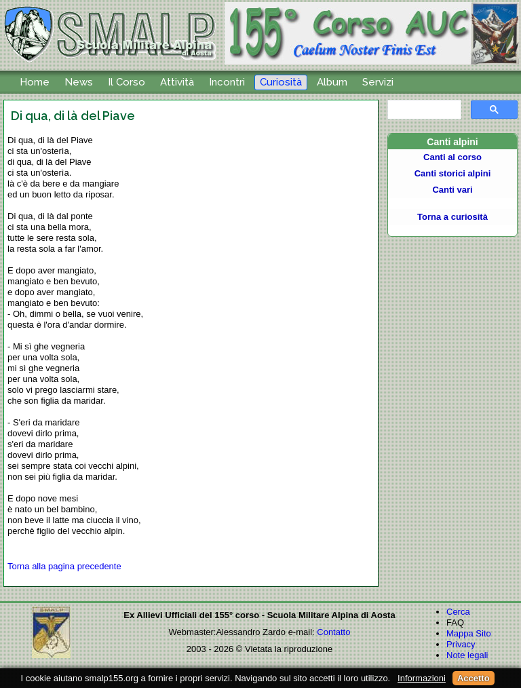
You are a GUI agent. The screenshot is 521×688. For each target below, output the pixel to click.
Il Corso (126, 82)
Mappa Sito (468, 633)
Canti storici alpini (452, 173)
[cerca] (423, 110)
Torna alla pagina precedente (64, 566)
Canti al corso (452, 157)
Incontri (227, 82)
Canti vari (452, 190)
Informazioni (422, 678)
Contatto (333, 632)
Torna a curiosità (452, 217)
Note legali (467, 655)
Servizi (377, 82)
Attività (177, 82)
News (78, 82)
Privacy (461, 644)
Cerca (458, 612)
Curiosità (281, 82)
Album (332, 82)
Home (35, 82)
